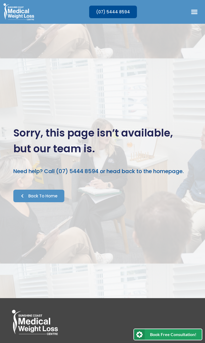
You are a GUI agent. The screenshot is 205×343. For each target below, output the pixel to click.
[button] (194, 12)
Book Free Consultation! (173, 334)
